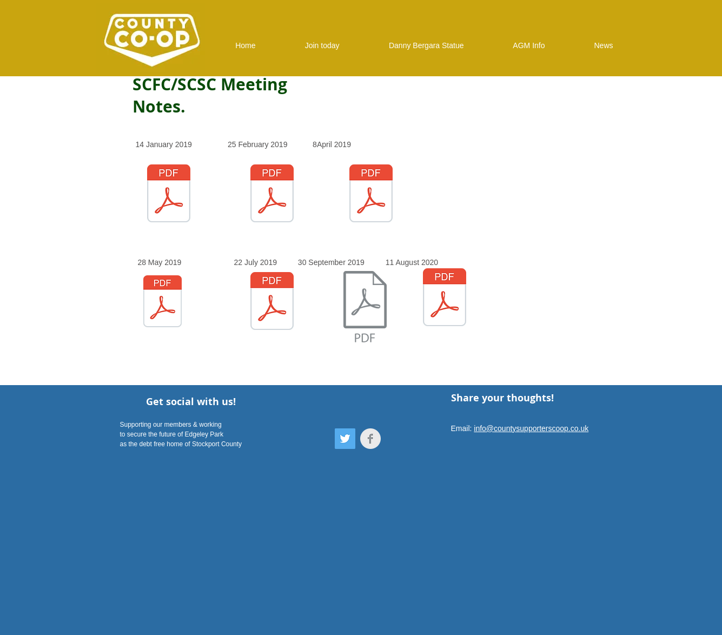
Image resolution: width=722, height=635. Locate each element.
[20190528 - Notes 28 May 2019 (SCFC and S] (162, 302)
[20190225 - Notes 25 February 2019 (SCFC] (272, 194)
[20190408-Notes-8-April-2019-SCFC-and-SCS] (371, 195)
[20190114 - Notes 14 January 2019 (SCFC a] (168, 195)
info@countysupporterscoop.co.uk (531, 428)
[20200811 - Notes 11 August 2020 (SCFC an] (444, 298)
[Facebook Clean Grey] (370, 438)
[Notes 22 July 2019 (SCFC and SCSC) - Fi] (272, 302)
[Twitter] (345, 438)
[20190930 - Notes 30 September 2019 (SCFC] (365, 307)
